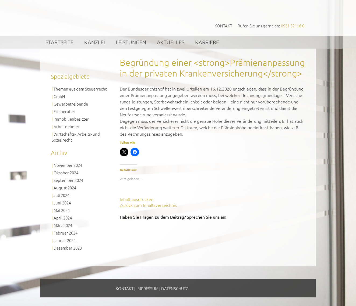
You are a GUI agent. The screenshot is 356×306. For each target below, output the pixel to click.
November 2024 (68, 165)
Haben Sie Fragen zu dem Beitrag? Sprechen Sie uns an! (173, 216)
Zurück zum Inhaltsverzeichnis (148, 205)
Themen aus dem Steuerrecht (80, 89)
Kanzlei (94, 42)
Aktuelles (170, 42)
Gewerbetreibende (71, 104)
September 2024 (68, 180)
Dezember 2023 (68, 248)
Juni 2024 (62, 203)
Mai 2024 (62, 210)
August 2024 (65, 187)
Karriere (207, 42)
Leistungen (131, 42)
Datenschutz (174, 288)
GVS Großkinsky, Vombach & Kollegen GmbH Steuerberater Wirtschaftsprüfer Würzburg (92, 18)
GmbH (59, 96)
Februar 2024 (65, 233)
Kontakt (223, 25)
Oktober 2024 (66, 172)
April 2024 (63, 218)
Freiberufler (64, 111)
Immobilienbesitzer (71, 119)
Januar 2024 (65, 240)
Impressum (147, 288)
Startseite (59, 42)
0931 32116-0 (292, 25)
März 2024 (63, 225)
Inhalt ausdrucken (136, 199)
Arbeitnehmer (66, 126)
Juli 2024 (61, 195)
